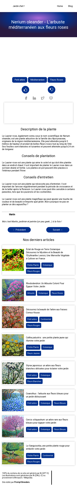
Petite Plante (33, 265)
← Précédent (19, 229)
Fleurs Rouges (33, 271)
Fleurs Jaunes (33, 353)
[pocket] (51, 98)
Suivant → (58, 229)
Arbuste (31, 293)
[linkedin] (34, 98)
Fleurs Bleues (60, 403)
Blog (70, 6)
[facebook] (26, 98)
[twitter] (42, 98)
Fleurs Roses (56, 79)
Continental (46, 319)
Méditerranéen (37, 79)
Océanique (47, 265)
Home (60, 6)
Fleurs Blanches (34, 381)
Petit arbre (20, 79)
